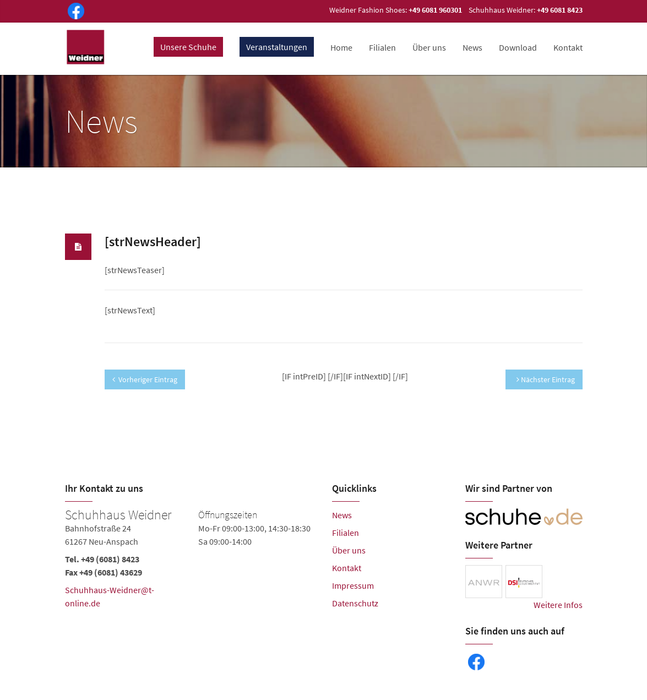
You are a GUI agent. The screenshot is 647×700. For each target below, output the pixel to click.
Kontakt (568, 47)
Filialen (382, 47)
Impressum (353, 585)
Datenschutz (355, 603)
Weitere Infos (558, 604)
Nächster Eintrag (545, 379)
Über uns (429, 47)
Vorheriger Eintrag (144, 379)
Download (518, 47)
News (472, 47)
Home (341, 47)
